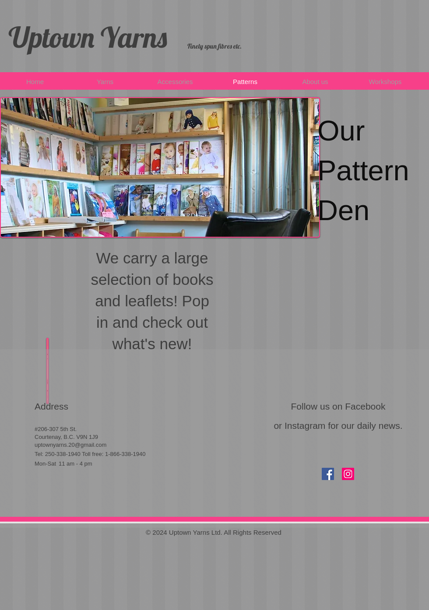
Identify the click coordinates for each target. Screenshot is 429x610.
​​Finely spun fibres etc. (214, 46)
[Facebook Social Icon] (328, 474)
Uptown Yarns (88, 37)
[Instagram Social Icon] (348, 474)
